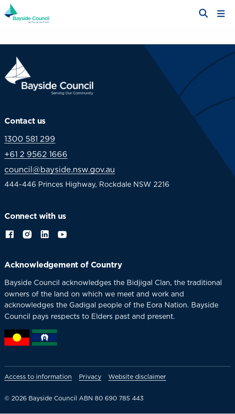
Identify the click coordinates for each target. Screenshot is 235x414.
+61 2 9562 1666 (36, 154)
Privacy (90, 377)
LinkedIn (44, 233)
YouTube (63, 233)
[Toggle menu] (221, 13)
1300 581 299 (29, 139)
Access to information (38, 377)
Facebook (9, 233)
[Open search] (202, 13)
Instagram (27, 233)
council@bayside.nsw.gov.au (59, 169)
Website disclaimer (137, 377)
